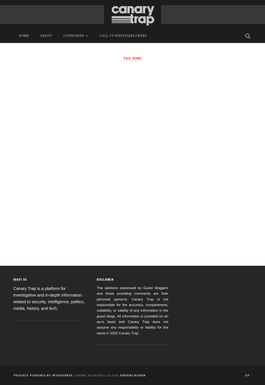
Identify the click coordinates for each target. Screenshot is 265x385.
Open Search (247, 36)
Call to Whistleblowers (123, 36)
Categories (73, 36)
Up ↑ (248, 375)
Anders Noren (133, 375)
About (46, 36)
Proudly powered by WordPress (42, 375)
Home (24, 36)
